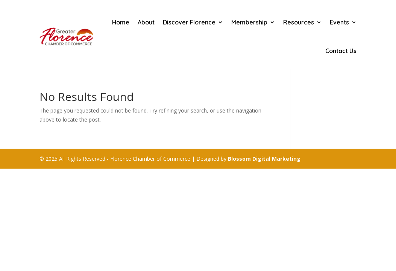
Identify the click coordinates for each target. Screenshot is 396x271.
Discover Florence (189, 22)
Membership (249, 22)
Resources (298, 22)
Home (120, 22)
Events (339, 22)
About (146, 22)
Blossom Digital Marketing (264, 158)
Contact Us (341, 51)
